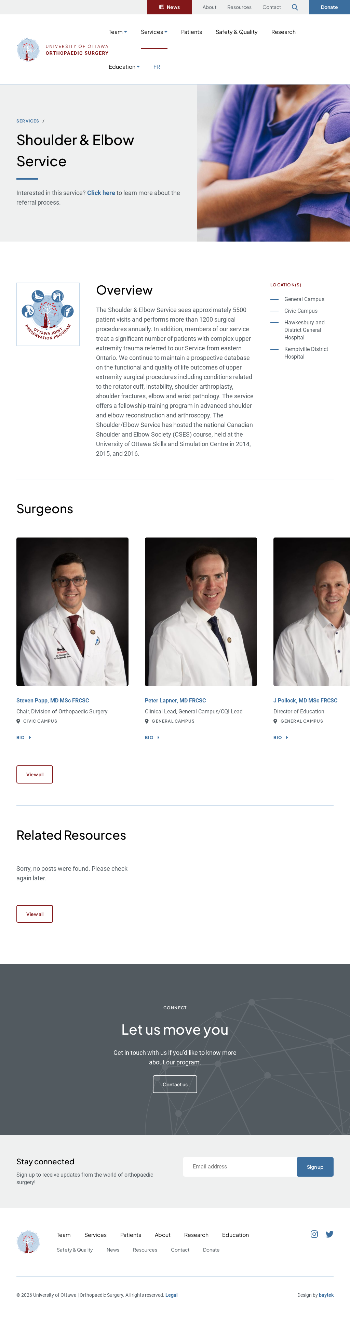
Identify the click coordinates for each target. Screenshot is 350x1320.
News (173, 7)
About (209, 7)
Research (283, 31)
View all (36, 775)
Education (122, 66)
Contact (271, 7)
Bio (20, 737)
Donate (329, 7)
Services (152, 31)
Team (116, 31)
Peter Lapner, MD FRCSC (175, 700)
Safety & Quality (237, 31)
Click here (101, 192)
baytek (326, 1299)
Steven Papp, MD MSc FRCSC (52, 700)
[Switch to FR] (156, 66)
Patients (191, 31)
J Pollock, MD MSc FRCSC (305, 700)
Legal (171, 1299)
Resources (239, 7)
